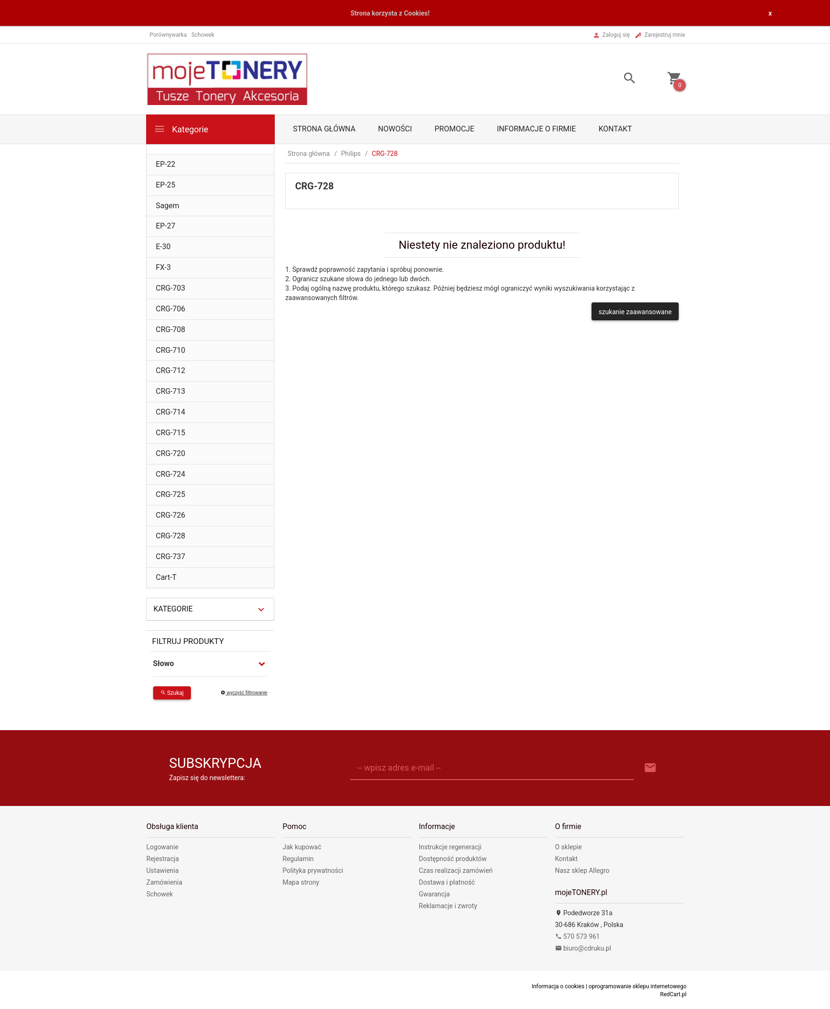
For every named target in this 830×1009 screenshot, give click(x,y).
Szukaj (172, 693)
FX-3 (163, 267)
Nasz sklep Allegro (582, 870)
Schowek (160, 894)
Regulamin (298, 859)
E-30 (163, 246)
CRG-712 (171, 370)
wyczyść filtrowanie (244, 692)
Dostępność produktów (453, 859)
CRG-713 (171, 391)
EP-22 (166, 164)
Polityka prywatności (313, 870)
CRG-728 (171, 535)
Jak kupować (302, 847)
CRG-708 (171, 329)
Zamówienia (164, 882)
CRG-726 (171, 515)
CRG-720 (171, 453)
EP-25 (166, 184)
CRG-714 (171, 411)
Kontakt (615, 128)
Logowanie (163, 847)
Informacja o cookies (558, 986)
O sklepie (568, 847)
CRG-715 (171, 432)
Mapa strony (301, 882)
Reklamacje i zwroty (448, 906)
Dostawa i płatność (447, 882)
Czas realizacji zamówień (456, 870)
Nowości (395, 128)
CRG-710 (171, 350)
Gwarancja (434, 894)
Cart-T (166, 577)
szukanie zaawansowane (635, 312)
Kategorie (181, 129)
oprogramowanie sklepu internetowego (638, 986)
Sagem (168, 205)
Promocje (454, 128)
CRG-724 (171, 474)
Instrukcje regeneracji (450, 847)
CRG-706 (171, 308)
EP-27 (166, 225)
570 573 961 (577, 936)
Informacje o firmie (536, 128)
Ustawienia (163, 870)
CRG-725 (171, 494)
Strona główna (324, 128)
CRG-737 (171, 556)
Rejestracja (163, 859)
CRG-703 (171, 288)
